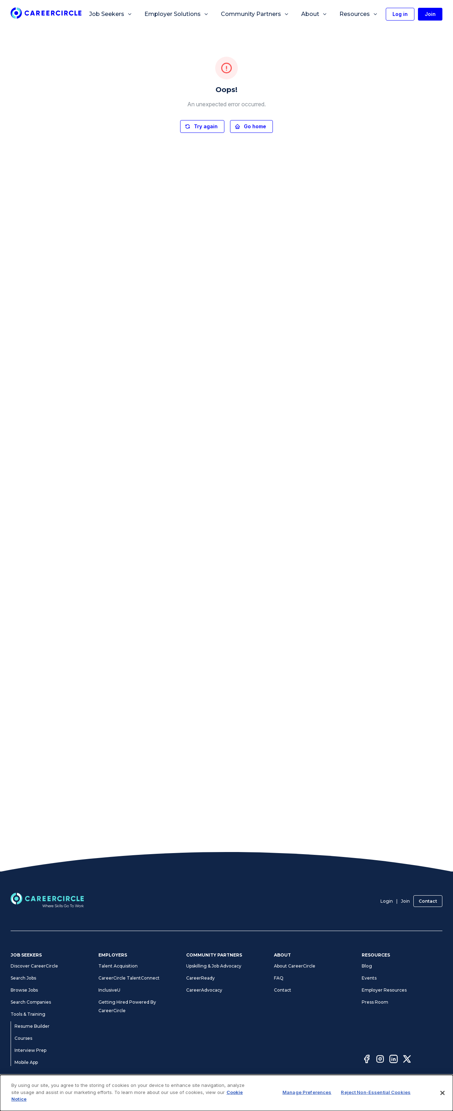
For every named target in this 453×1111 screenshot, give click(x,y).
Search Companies (31, 1002)
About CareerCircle (294, 966)
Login (386, 901)
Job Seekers (110, 14)
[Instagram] (380, 1060)
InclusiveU (109, 990)
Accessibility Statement (215, 1096)
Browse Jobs (24, 990)
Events (369, 978)
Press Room (375, 1002)
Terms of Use (135, 1096)
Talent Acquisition (118, 966)
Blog (367, 966)
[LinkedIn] (393, 1060)
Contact (428, 901)
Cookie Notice (308, 1096)
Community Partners (255, 14)
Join (405, 901)
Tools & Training (28, 1014)
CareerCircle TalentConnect (129, 978)
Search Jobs (23, 978)
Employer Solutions (176, 14)
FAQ (278, 978)
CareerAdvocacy (204, 990)
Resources (358, 14)
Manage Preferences (267, 1096)
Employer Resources (384, 990)
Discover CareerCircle (34, 966)
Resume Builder (32, 1026)
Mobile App (26, 1062)
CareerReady (200, 978)
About (314, 14)
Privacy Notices (170, 1096)
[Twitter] (407, 1060)
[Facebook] (367, 1060)
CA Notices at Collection (353, 1096)
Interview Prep (30, 1050)
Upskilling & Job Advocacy (213, 966)
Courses (23, 1038)
